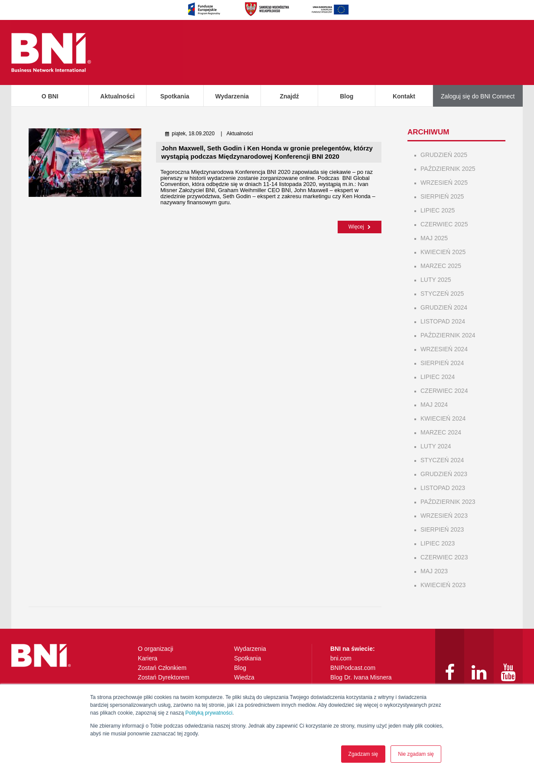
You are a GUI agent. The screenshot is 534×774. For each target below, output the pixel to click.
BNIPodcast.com (352, 667)
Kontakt (404, 96)
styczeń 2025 (442, 293)
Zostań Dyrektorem (163, 677)
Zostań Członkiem (162, 667)
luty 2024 (435, 446)
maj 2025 (434, 238)
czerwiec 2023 (444, 557)
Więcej (359, 227)
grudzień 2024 (443, 307)
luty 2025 (435, 279)
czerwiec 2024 (444, 390)
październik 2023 (447, 501)
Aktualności (117, 96)
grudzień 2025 (443, 154)
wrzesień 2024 (444, 349)
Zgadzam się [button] (363, 754)
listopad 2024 (442, 321)
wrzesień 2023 (444, 515)
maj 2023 (434, 571)
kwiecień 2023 (443, 584)
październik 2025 (447, 168)
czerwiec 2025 (444, 224)
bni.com (341, 658)
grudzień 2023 (443, 473)
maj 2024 (434, 404)
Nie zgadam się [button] (416, 754)
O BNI (50, 96)
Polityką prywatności (208, 713)
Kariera (147, 658)
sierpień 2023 (442, 529)
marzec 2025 (440, 265)
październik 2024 (447, 335)
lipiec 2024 (437, 376)
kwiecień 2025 (443, 251)
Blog (346, 96)
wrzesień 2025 (444, 182)
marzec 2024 (440, 432)
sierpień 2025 (442, 196)
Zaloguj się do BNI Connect (477, 96)
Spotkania (174, 96)
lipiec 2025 (437, 210)
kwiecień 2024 (443, 418)
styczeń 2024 (442, 460)
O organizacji (155, 648)
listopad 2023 (442, 487)
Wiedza (244, 677)
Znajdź (289, 96)
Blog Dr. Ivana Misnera (361, 677)
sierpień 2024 (442, 362)
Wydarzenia (232, 96)
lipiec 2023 (437, 543)
